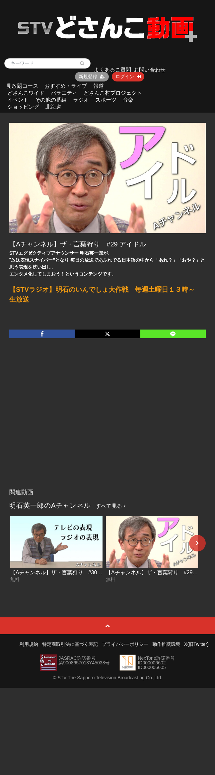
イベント (18, 100)
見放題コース (22, 86)
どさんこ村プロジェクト (113, 93)
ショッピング (23, 107)
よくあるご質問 (112, 70)
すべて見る (110, 506)
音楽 (128, 100)
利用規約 (29, 644)
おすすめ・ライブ (65, 86)
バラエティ (64, 93)
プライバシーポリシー (125, 644)
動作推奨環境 (166, 644)
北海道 (53, 107)
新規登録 (92, 76)
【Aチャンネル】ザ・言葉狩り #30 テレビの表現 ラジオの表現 (87, 572)
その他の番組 (51, 100)
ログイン (128, 76)
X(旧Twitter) (196, 644)
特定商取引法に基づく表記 (70, 644)
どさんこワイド (25, 93)
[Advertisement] (64, 420)
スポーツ (105, 100)
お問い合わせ (150, 70)
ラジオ (81, 100)
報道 (98, 86)
